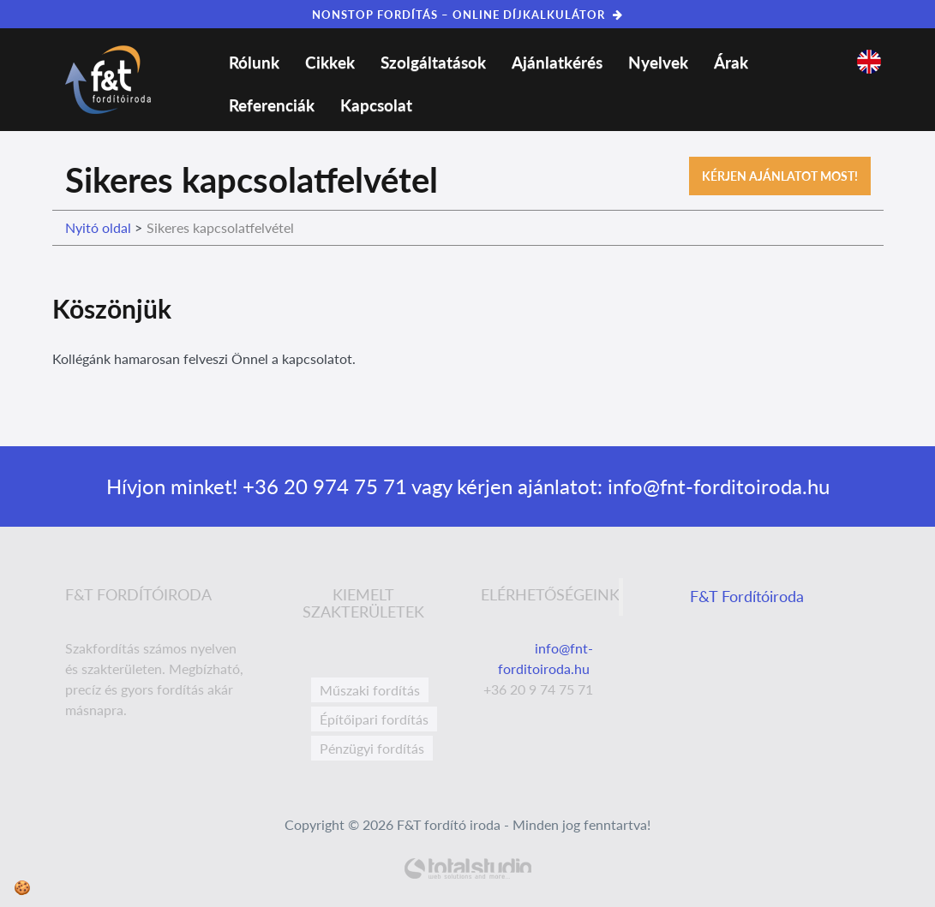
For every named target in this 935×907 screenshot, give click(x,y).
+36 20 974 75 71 (322, 486)
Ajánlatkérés (557, 62)
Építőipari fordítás (374, 719)
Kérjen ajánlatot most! (780, 176)
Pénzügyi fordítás (372, 748)
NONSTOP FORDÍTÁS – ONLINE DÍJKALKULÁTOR (467, 14)
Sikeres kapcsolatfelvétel (220, 227)
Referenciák (272, 105)
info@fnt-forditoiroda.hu (716, 486)
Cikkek (330, 62)
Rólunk (254, 62)
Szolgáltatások (433, 62)
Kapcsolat (376, 105)
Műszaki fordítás (370, 690)
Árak (731, 62)
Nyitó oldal (98, 227)
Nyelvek (658, 62)
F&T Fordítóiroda (747, 597)
